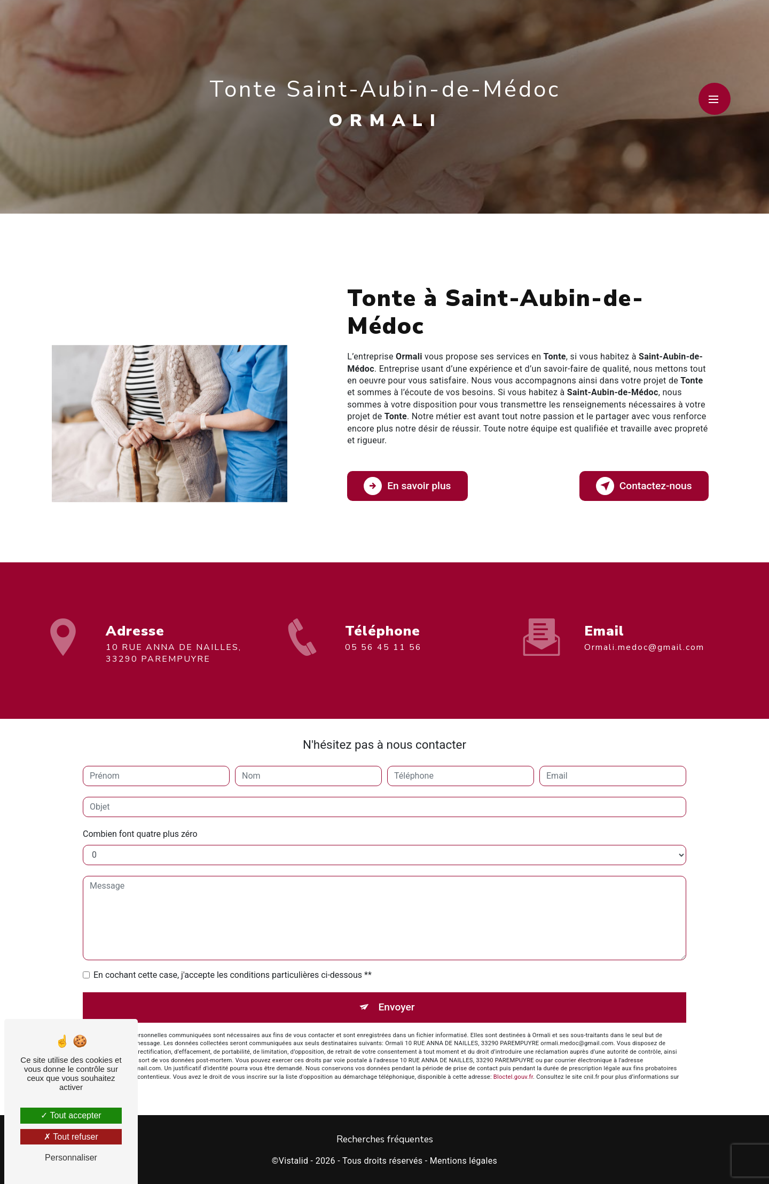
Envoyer (397, 1007)
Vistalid (294, 1161)
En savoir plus (407, 486)
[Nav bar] (715, 99)
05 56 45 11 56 (383, 657)
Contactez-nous (644, 486)
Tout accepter (71, 1115)
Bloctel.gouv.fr (513, 1076)
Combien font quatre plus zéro (140, 834)
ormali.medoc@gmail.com (644, 638)
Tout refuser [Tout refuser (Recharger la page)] (71, 1136)
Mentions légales (463, 1161)
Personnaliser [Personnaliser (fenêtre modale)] (71, 1157)
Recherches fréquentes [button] (384, 1139)
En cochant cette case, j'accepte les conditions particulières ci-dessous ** (232, 975)
